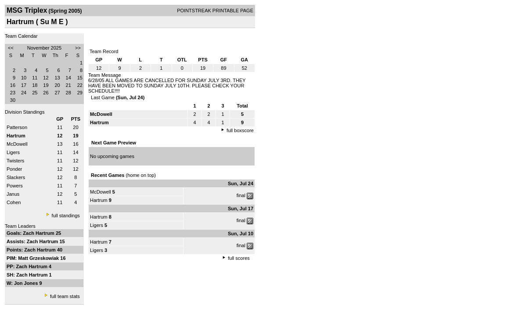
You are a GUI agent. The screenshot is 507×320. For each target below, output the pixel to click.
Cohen (14, 202)
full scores (239, 258)
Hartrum (99, 200)
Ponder (14, 169)
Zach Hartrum (39, 233)
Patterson (17, 127)
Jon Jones (26, 283)
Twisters (15, 160)
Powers (15, 185)
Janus (13, 194)
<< (11, 47)
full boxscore (240, 130)
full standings (66, 215)
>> (78, 47)
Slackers (16, 177)
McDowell (17, 144)
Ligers (13, 152)
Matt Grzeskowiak (39, 258)
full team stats (65, 296)
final (241, 195)
